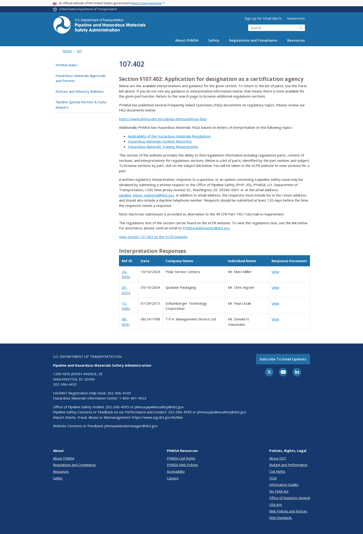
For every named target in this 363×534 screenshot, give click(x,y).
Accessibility (176, 471)
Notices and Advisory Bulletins (80, 91)
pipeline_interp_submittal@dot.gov (146, 195)
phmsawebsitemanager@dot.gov (131, 426)
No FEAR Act (278, 491)
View (275, 271)
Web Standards (280, 518)
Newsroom (296, 18)
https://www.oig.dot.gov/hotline (157, 417)
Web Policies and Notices (288, 511)
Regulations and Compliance (253, 40)
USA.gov (275, 504)
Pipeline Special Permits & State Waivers (81, 105)
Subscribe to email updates (283, 359)
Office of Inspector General (289, 498)
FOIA (273, 478)
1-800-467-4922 (132, 398)
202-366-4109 (119, 393)
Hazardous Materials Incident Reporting (160, 141)
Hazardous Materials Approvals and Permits (81, 78)
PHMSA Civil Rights (181, 458)
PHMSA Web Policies (182, 465)
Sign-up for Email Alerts (263, 18)
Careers (172, 478)
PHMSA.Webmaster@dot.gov (206, 228)
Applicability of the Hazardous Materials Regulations (169, 136)
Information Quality (283, 484)
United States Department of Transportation (88, 9)
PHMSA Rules (66, 65)
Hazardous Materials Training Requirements (163, 146)
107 (79, 51)
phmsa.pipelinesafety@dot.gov (159, 407)
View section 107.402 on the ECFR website (153, 236)
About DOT (277, 458)
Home (67, 51)
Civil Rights (277, 471)
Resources (296, 40)
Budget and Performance (288, 465)
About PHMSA (186, 40)
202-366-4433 (65, 384)
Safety (213, 40)
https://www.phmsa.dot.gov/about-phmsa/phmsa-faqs (163, 119)
